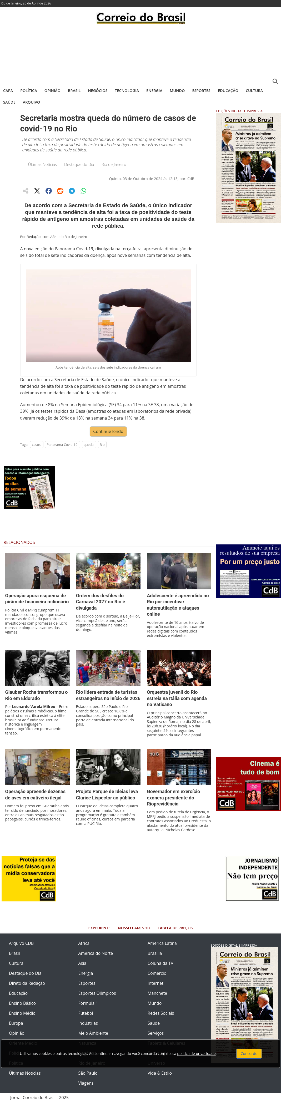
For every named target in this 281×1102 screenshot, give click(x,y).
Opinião (52, 90)
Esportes (201, 90)
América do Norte (95, 953)
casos (36, 444)
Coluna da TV (160, 963)
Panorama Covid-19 (62, 444)
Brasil (74, 90)
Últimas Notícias (42, 164)
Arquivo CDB (21, 943)
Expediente (99, 927)
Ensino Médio (22, 1013)
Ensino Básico (22, 1003)
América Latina (162, 943)
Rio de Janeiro (114, 164)
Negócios (98, 90)
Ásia (82, 963)
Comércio (157, 973)
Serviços (156, 1033)
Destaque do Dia (79, 164)
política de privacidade (196, 1053)
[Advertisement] (140, 54)
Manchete (157, 993)
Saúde (9, 102)
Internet (155, 983)
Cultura (254, 90)
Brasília (155, 953)
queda (89, 444)
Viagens (86, 1083)
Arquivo (31, 102)
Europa (16, 1023)
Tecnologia (127, 90)
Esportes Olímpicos (97, 993)
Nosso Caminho (134, 927)
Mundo (177, 90)
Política (28, 90)
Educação (228, 90)
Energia (154, 90)
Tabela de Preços (175, 927)
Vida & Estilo (160, 1073)
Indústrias (88, 1023)
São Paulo (88, 1073)
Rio (102, 444)
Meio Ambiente (93, 1033)
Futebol (85, 1013)
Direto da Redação (27, 983)
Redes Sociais (161, 1013)
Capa (8, 90)
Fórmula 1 (88, 1003)
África (84, 943)
